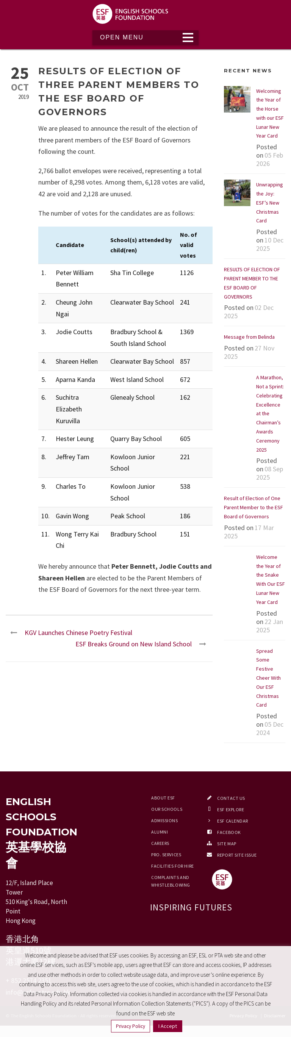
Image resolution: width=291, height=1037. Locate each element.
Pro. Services (166, 854)
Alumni (159, 832)
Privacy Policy (130, 1026)
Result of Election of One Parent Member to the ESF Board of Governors (253, 507)
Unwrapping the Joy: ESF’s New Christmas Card (269, 202)
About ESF (163, 798)
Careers (160, 843)
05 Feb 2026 (269, 159)
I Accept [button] (167, 1026)
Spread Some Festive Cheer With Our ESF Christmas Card (268, 678)
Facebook (229, 832)
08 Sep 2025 (269, 473)
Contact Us (231, 798)
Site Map (226, 843)
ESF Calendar (232, 821)
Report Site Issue (237, 855)
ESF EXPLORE (230, 809)
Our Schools (166, 809)
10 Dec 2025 (269, 244)
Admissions (164, 820)
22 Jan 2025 (269, 625)
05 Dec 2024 (269, 728)
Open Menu (122, 37)
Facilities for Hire (172, 866)
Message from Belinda (249, 336)
